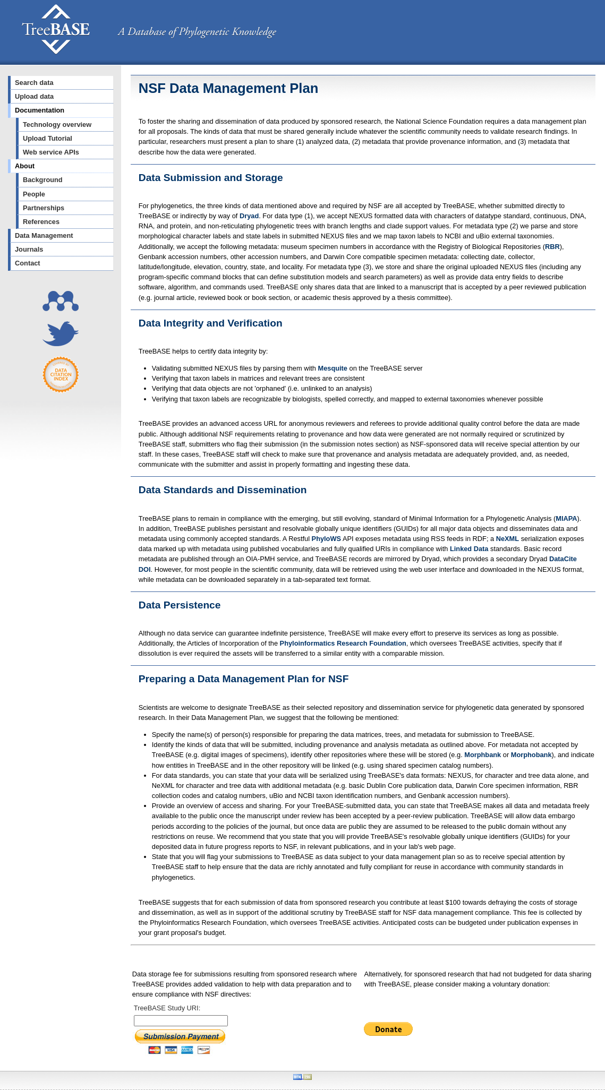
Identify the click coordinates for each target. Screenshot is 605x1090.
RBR (552, 247)
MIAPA (566, 518)
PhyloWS (326, 539)
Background (43, 180)
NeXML (507, 539)
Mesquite (332, 368)
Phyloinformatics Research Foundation (343, 643)
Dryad (249, 216)
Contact (27, 263)
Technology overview (57, 124)
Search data (34, 83)
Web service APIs (51, 152)
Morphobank (531, 755)
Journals (29, 249)
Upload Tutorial (47, 138)
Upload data (34, 96)
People (34, 194)
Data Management (44, 235)
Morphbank (482, 755)
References (41, 222)
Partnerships (43, 208)
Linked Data (469, 549)
